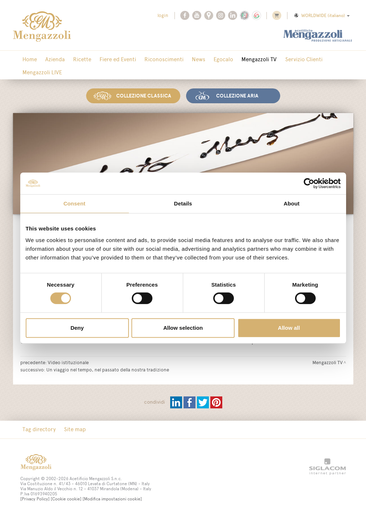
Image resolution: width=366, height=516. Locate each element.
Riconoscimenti (152, 59)
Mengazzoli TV (240, 59)
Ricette (76, 59)
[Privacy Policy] (35, 499)
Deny (77, 328)
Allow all (289, 328)
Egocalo (207, 59)
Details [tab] (183, 203)
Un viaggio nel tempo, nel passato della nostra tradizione (107, 369)
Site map (71, 429)
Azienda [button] (51, 59)
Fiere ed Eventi (109, 59)
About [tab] (292, 203)
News (185, 59)
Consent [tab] (74, 203)
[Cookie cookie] (66, 499)
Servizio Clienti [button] (282, 59)
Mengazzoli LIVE (41, 72)
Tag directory (38, 429)
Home (28, 59)
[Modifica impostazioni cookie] (112, 499)
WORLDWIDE (321, 15)
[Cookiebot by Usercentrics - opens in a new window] (309, 183)
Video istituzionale (68, 362)
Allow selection (183, 328)
